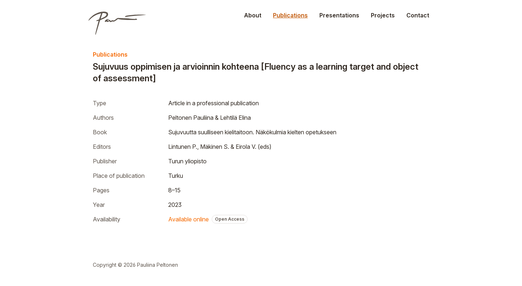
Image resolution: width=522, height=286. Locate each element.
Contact (417, 15)
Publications (290, 15)
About (252, 15)
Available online (188, 219)
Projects (383, 15)
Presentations (339, 15)
